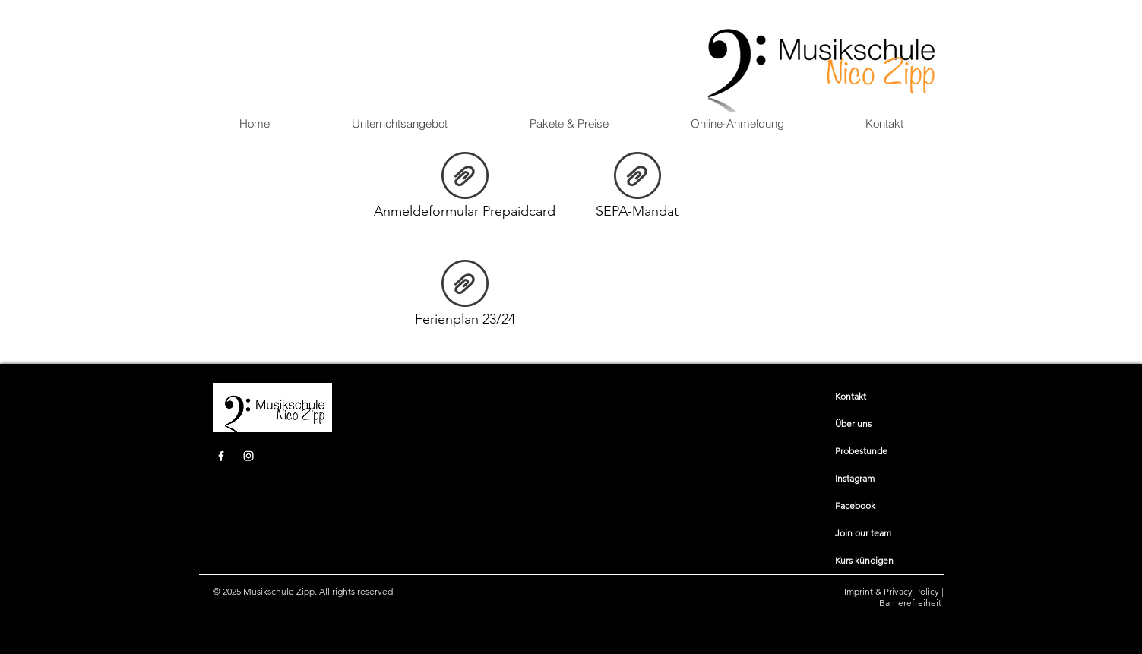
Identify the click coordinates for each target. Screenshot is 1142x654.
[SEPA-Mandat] (637, 188)
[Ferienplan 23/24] (465, 296)
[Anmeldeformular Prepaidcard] (465, 188)
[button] (400, 123)
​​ (850, 396)
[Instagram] (248, 455)
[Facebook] (221, 455)
